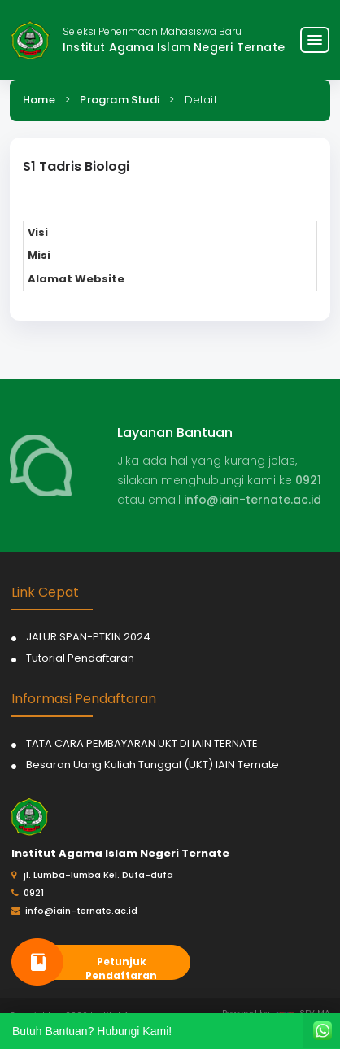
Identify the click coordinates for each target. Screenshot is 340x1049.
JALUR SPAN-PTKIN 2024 (88, 637)
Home (39, 99)
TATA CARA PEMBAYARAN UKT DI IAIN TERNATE (142, 743)
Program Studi (119, 99)
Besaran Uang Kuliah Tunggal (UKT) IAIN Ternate (152, 764)
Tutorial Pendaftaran (80, 658)
